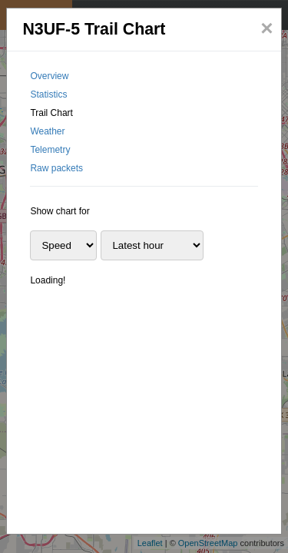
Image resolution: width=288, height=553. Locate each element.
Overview (49, 76)
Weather (47, 131)
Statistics (48, 94)
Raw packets (56, 168)
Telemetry (50, 149)
